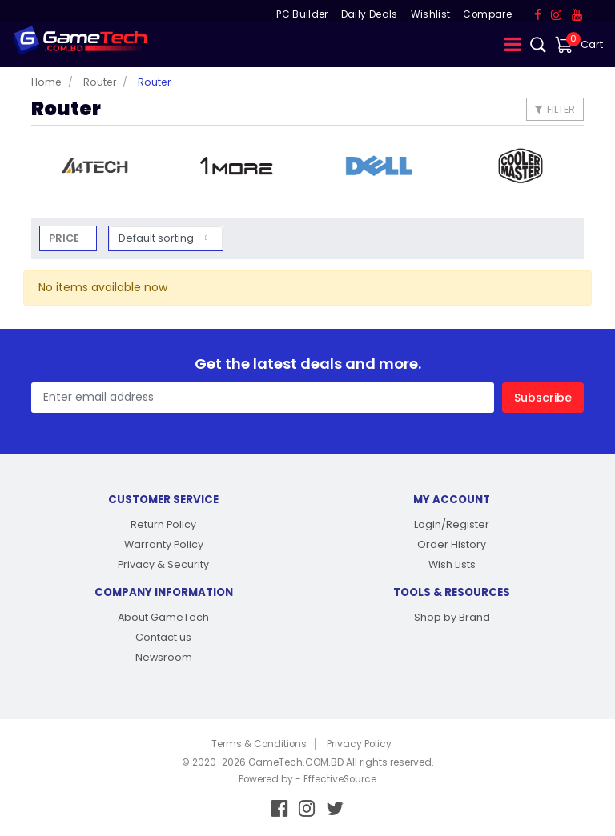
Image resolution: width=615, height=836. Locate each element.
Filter (555, 109)
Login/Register (451, 524)
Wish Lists (452, 564)
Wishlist (431, 14)
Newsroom (163, 657)
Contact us (163, 637)
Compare (487, 14)
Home (46, 82)
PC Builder (302, 14)
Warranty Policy (163, 544)
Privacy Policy (359, 744)
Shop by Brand (452, 617)
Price (64, 238)
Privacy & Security (163, 564)
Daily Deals (369, 14)
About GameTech (163, 617)
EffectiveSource (339, 779)
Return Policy (163, 524)
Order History (451, 544)
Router (99, 82)
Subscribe (543, 398)
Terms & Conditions (259, 744)
